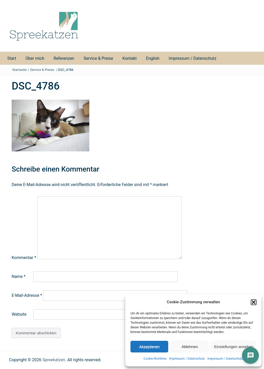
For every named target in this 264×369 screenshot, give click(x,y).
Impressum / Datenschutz (187, 358)
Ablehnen (189, 346)
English (152, 58)
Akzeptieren (149, 346)
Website (19, 314)
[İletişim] (250, 355)
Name (19, 276)
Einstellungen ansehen (233, 346)
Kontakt (129, 58)
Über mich (34, 58)
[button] (253, 302)
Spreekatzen (53, 359)
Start (11, 58)
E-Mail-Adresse (27, 295)
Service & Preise (98, 58)
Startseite (19, 70)
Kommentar (24, 257)
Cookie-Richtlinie (154, 358)
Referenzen (64, 58)
